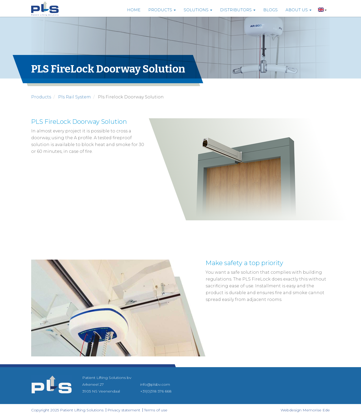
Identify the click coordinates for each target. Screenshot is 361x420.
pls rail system (74, 96)
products (41, 96)
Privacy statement (123, 410)
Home (133, 9)
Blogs (270, 9)
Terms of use (155, 410)
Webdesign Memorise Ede (305, 410)
